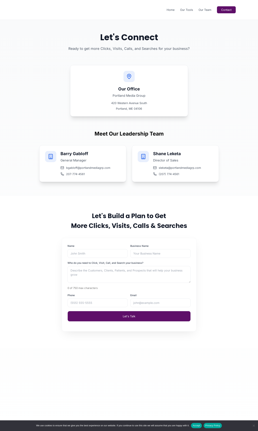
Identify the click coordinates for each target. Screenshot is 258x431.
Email (133, 297)
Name (71, 247)
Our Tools (186, 10)
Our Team (205, 10)
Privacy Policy (212, 425)
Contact (226, 10)
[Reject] (253, 425)
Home (171, 10)
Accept (196, 425)
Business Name (139, 247)
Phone (71, 297)
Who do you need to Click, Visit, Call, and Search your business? (105, 264)
